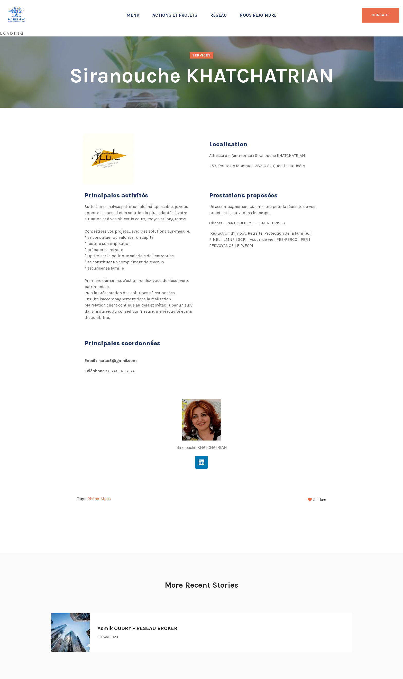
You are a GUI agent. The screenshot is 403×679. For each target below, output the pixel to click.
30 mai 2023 (107, 636)
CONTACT (380, 15)
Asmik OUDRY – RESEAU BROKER (137, 627)
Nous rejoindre (258, 15)
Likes (317, 498)
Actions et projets (174, 15)
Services (201, 55)
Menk (133, 15)
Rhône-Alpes (99, 498)
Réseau (218, 15)
